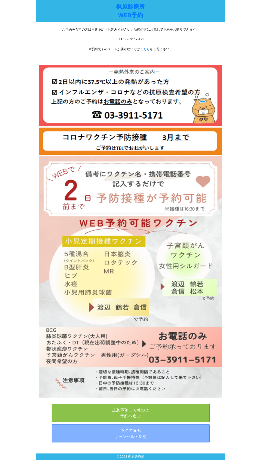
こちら (145, 49)
